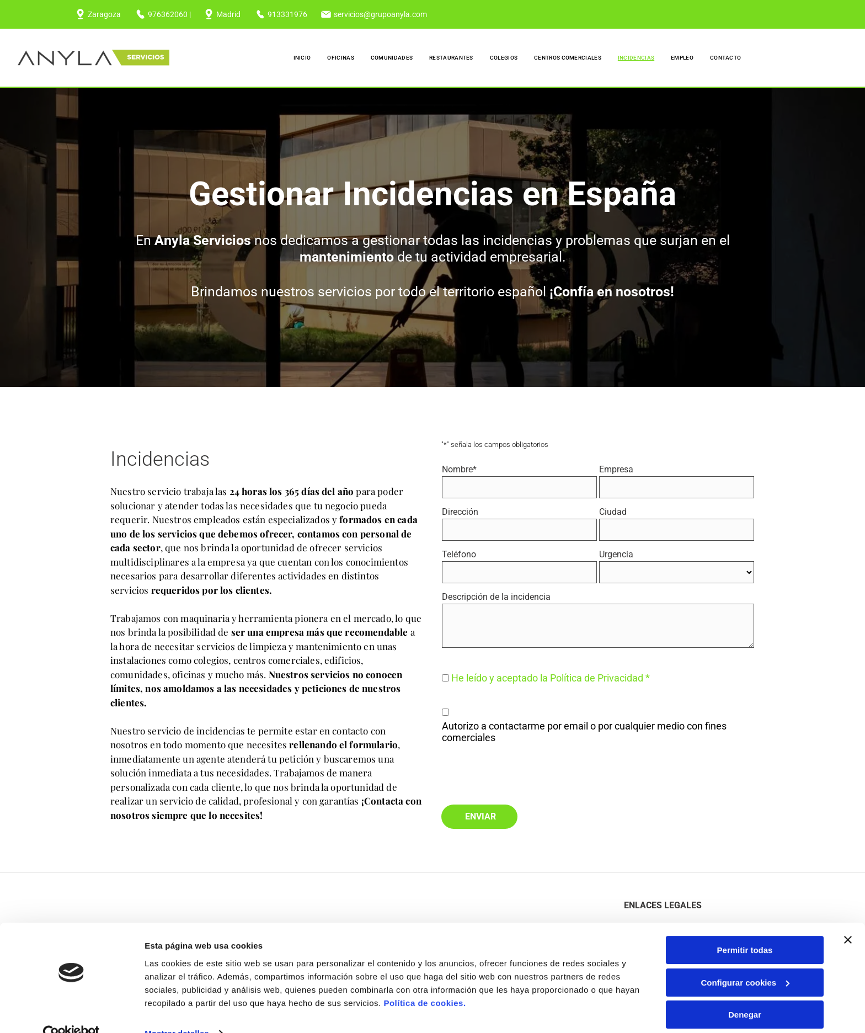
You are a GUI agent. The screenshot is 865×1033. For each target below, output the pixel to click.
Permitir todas (745, 934)
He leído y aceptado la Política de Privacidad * (550, 678)
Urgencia (616, 554)
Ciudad (613, 512)
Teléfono (459, 554)
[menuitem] (302, 58)
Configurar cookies (745, 967)
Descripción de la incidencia (496, 597)
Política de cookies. (424, 987)
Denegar (744, 999)
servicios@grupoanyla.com (380, 14)
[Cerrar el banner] (848, 924)
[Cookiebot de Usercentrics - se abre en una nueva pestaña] (71, 1018)
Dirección (460, 512)
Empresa (616, 469)
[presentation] (526, 771)
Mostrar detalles (177, 1018)
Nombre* (459, 469)
